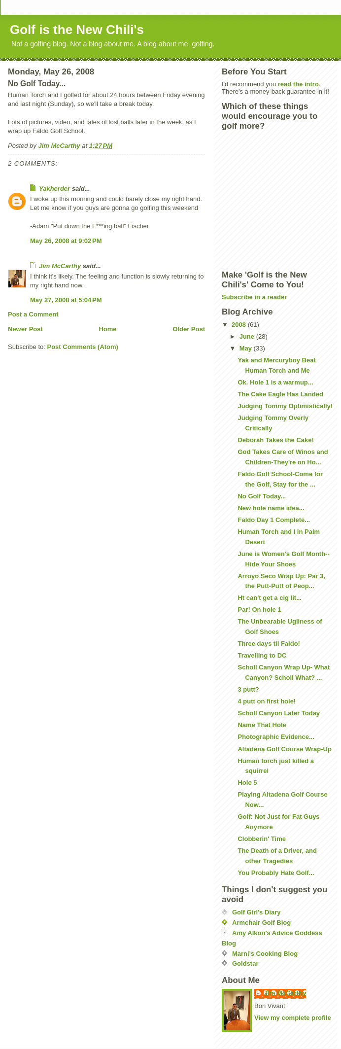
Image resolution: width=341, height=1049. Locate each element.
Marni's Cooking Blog (265, 953)
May (246, 348)
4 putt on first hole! (267, 701)
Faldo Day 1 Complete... (274, 520)
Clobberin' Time (261, 838)
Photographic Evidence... (276, 736)
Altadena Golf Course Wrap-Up (284, 749)
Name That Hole (262, 725)
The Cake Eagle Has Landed (280, 394)
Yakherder (54, 188)
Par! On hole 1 (259, 609)
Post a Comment (33, 314)
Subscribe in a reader (254, 297)
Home (107, 329)
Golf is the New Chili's (77, 29)
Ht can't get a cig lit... (270, 597)
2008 (240, 324)
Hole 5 (247, 782)
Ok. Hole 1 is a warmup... (275, 382)
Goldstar (245, 963)
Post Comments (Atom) (82, 346)
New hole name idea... (271, 508)
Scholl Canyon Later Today (279, 713)
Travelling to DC (262, 655)
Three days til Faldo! (269, 643)
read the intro (298, 84)
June (247, 336)
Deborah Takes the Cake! (275, 440)
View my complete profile (292, 1017)
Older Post (188, 329)
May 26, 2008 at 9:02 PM (66, 241)
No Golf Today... (262, 496)
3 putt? (248, 689)
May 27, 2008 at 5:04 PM (66, 300)
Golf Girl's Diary (256, 912)
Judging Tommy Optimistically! (285, 406)
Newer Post (25, 329)
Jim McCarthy (60, 266)
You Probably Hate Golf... (276, 872)
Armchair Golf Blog (261, 922)
